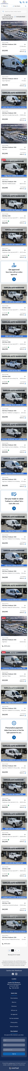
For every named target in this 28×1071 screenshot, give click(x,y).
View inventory (14, 998)
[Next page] (18, 950)
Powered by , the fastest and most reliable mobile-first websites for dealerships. (14, 1065)
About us (14, 1002)
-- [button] (25, 646)
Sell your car (14, 1010)
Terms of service (14, 1026)
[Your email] (14, 1049)
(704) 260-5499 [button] (14, 988)
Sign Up (14, 1053)
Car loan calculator (14, 1018)
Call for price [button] (6, 646)
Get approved (14, 1014)
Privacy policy (14, 1022)
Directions (14, 1006)
